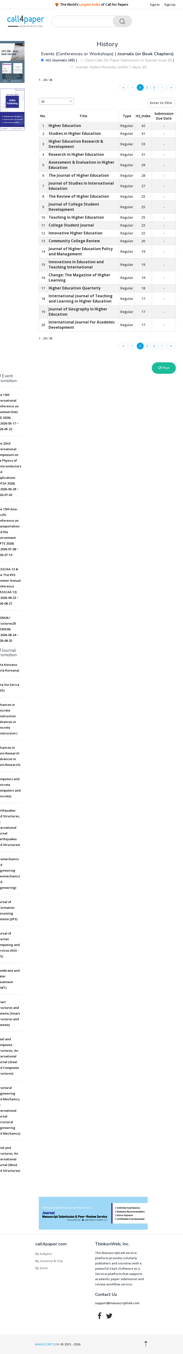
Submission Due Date (163, 116)
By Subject (43, 1254)
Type (127, 116)
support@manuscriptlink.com (117, 1303)
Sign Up (169, 4)
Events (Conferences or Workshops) (78, 54)
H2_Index (143, 116)
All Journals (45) (60, 60)
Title (83, 116)
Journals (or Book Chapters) (145, 54)
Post (163, 368)
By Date (41, 1268)
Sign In (155, 4)
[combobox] (56, 101)
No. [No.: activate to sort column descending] (43, 116)
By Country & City (49, 1261)
